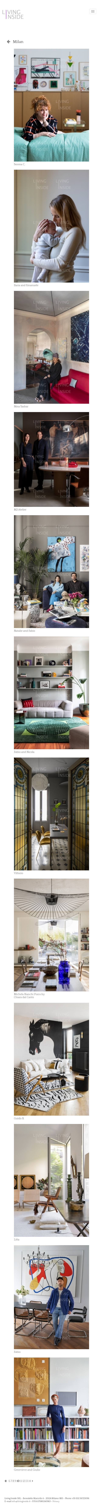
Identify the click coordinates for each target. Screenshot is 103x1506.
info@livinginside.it (21, 1501)
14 (29, 1481)
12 (24, 1481)
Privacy (56, 1501)
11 (21, 1481)
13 (26, 1481)
